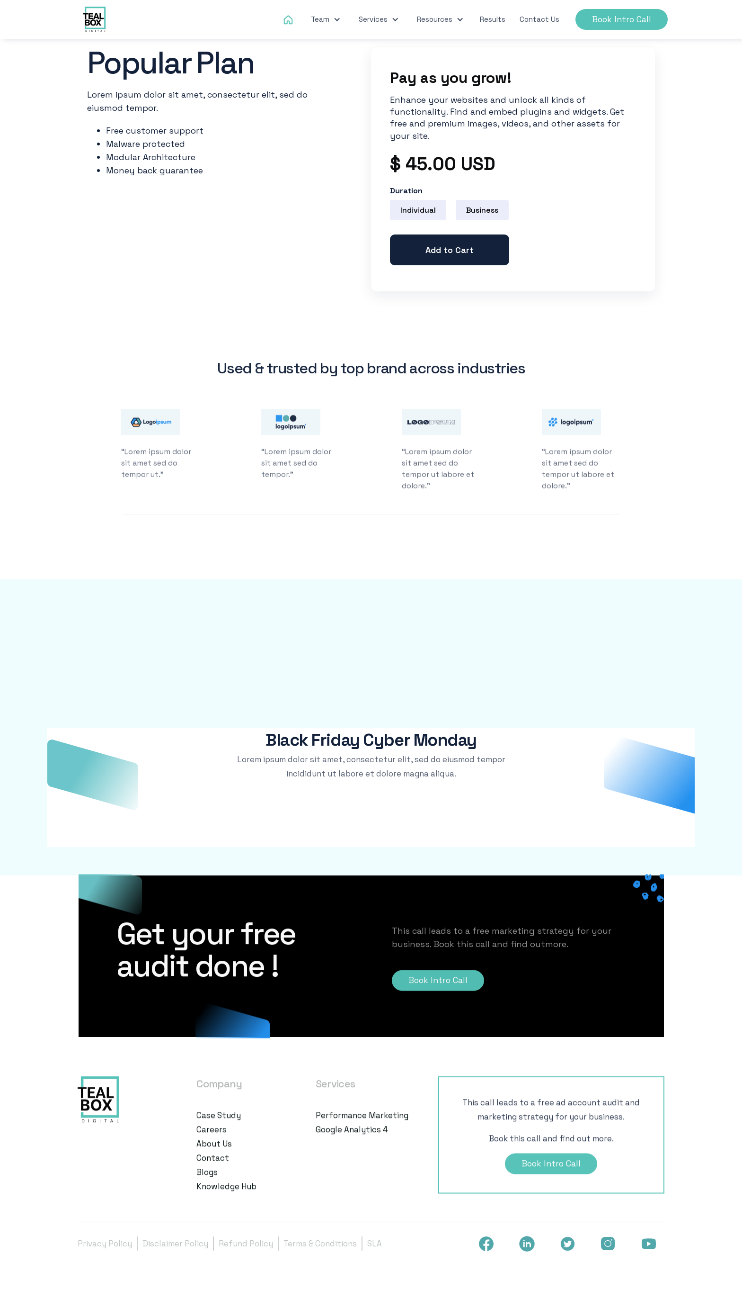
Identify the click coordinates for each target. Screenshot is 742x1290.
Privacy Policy (105, 1243)
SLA (374, 1243)
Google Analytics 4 (352, 1138)
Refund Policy (246, 1243)
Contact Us (539, 19)
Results (492, 19)
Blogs (207, 1181)
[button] (325, 19)
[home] (95, 19)
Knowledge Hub (226, 1195)
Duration (406, 190)
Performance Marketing (362, 1124)
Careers (211, 1138)
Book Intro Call (621, 19)
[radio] (418, 210)
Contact (212, 1167)
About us (214, 1152)
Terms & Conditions (320, 1243)
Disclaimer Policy (175, 1243)
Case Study (218, 1124)
